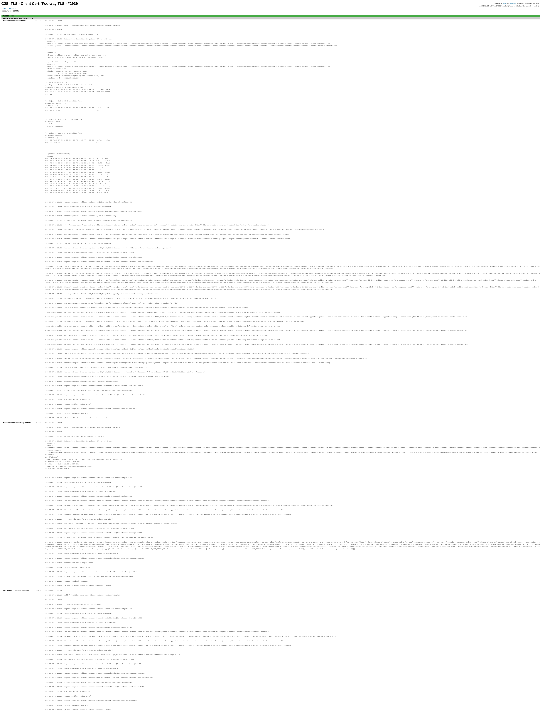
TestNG (505, 3)
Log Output (12, 8)
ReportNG (513, 3)
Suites (3, 8)
